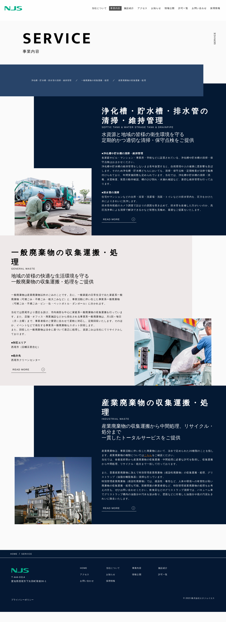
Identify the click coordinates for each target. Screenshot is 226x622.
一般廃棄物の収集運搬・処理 (103, 79)
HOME (84, 567)
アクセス (138, 8)
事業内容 (109, 8)
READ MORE (111, 216)
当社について (93, 8)
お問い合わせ (198, 8)
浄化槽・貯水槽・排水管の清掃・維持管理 (49, 79)
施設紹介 (124, 8)
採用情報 (215, 8)
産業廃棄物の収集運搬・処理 (150, 79)
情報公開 (166, 8)
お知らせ (152, 8)
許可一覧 (181, 8)
